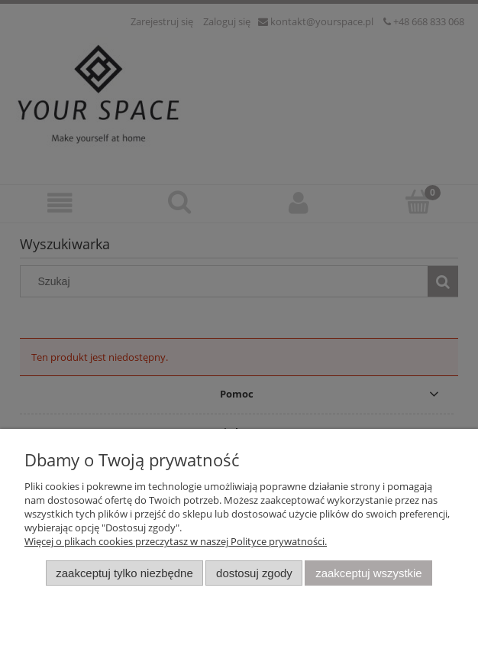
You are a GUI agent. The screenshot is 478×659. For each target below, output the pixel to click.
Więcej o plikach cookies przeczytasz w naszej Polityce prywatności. (175, 541)
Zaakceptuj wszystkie (368, 572)
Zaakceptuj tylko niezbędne (124, 572)
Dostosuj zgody (254, 572)
